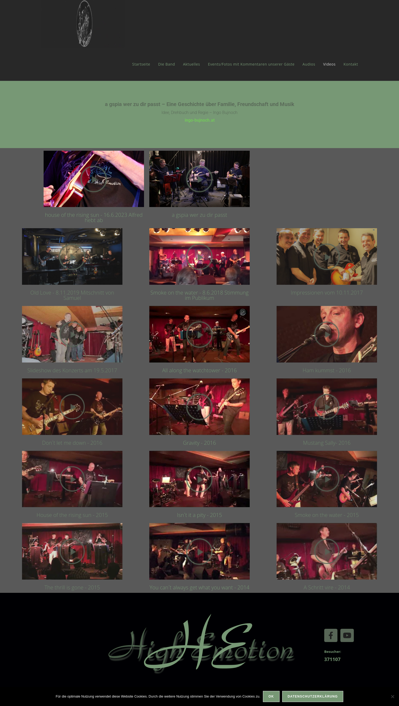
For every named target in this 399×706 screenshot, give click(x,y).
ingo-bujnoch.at (200, 120)
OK (271, 696)
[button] (77, 179)
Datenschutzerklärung (313, 696)
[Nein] (392, 696)
